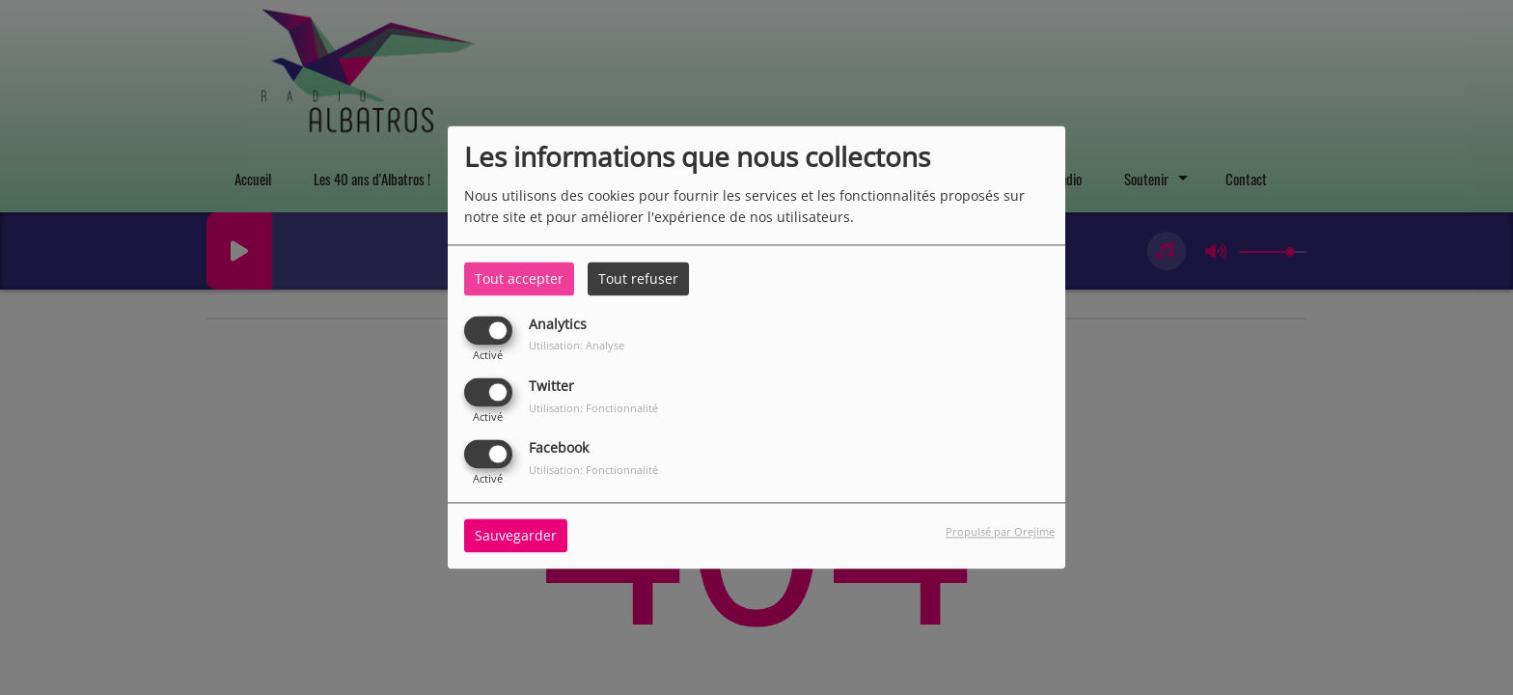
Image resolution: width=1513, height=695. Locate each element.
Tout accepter (519, 278)
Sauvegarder (516, 536)
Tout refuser (638, 278)
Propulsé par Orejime (1000, 532)
